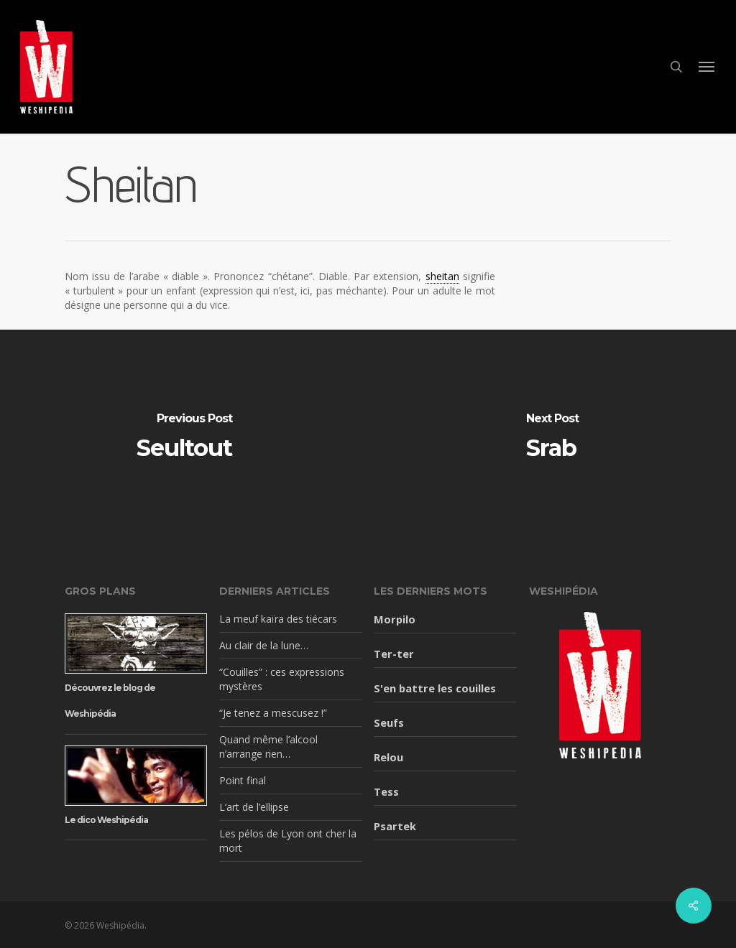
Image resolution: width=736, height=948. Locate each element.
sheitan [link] (442, 276)
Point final (242, 780)
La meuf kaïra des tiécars (278, 619)
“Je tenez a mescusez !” (273, 713)
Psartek (395, 826)
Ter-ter (394, 653)
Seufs (389, 722)
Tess (386, 791)
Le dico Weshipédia (106, 819)
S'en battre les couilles (435, 688)
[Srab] (552, 437)
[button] (707, 67)
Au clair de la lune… (263, 645)
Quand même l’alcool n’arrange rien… (268, 747)
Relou (388, 757)
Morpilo (394, 619)
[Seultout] (184, 437)
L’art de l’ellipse (254, 807)
